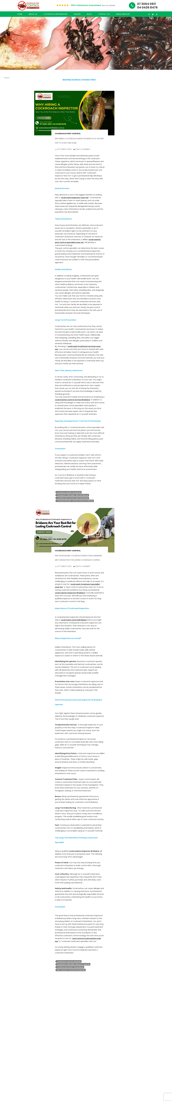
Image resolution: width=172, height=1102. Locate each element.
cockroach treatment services (8, 387)
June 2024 (8, 244)
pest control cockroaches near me (71, 970)
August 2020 (9, 355)
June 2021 (8, 321)
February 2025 (9, 216)
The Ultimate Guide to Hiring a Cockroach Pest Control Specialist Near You (10, 99)
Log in (6, 425)
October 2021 (9, 312)
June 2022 (8, 284)
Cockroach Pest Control (68, 133)
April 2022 (7, 290)
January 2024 (9, 260)
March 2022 (8, 294)
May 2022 (7, 287)
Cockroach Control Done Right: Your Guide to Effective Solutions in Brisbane (9, 155)
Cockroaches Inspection (9, 400)
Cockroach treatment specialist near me (73, 964)
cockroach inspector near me (74, 197)
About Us (33, 14)
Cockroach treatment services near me (72, 495)
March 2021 (8, 328)
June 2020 (8, 361)
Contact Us (104, 14)
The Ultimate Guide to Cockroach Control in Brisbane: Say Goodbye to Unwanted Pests (9, 118)
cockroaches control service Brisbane (72, 400)
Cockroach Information (55, 14)
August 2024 (9, 237)
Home (19, 14)
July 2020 (7, 358)
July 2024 (7, 240)
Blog (89, 14)
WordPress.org (9, 438)
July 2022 (7, 281)
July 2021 (7, 318)
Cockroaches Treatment (9, 406)
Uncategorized (10, 410)
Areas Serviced (123, 14)
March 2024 (8, 253)
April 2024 (8, 250)
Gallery (77, 14)
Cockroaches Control (9, 394)
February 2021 (9, 331)
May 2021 (7, 325)
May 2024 (8, 247)
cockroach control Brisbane (74, 620)
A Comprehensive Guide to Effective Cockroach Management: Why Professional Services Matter (9, 177)
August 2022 (9, 278)
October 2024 (9, 234)
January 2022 (9, 297)
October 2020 (9, 346)
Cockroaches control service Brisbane (72, 498)
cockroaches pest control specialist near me (75, 501)
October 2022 (9, 269)
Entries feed (8, 429)
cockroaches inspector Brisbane (70, 593)
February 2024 (10, 256)
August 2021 (8, 315)
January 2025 (9, 219)
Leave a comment (82, 149)
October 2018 (9, 364)
